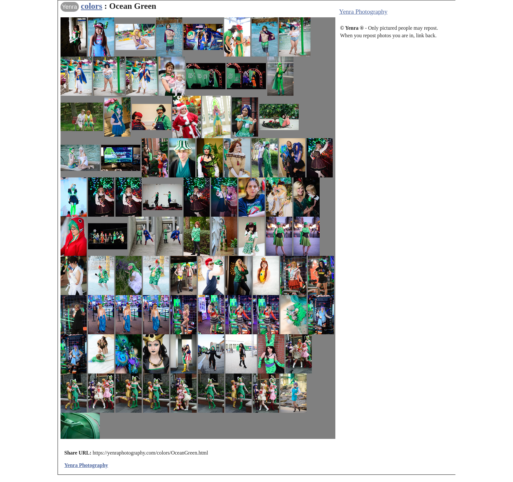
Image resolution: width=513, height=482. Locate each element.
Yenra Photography (363, 11)
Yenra (69, 7)
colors (91, 6)
